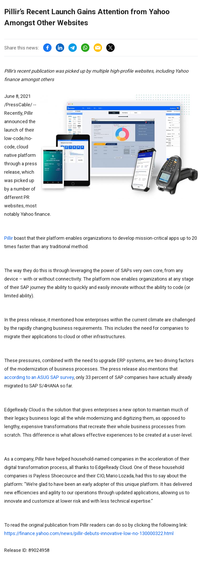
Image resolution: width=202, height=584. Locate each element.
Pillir (8, 238)
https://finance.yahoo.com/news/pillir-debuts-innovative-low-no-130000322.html (89, 533)
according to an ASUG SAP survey (39, 377)
